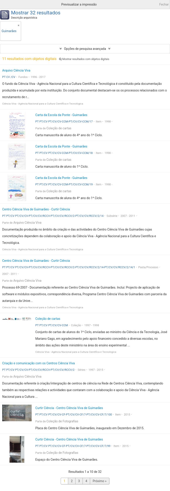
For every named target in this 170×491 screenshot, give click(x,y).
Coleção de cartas (58, 128)
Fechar (164, 4)
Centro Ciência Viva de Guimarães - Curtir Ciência (36, 209)
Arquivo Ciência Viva (16, 70)
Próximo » (99, 481)
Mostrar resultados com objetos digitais (84, 59)
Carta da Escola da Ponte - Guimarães (61, 115)
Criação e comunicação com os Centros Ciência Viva (38, 363)
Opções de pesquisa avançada (85, 48)
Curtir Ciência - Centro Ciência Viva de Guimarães (69, 408)
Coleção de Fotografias (62, 421)
